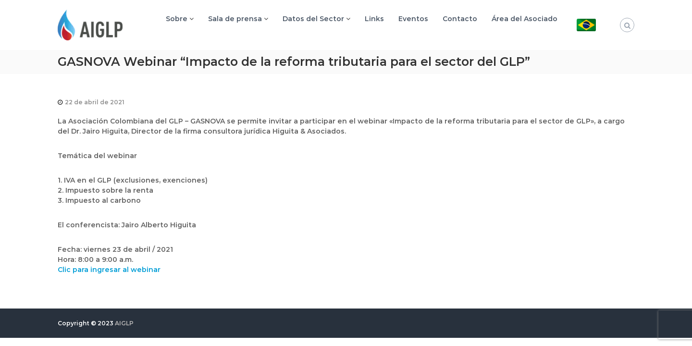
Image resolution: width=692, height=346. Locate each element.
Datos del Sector (313, 18)
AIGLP (124, 323)
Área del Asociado (524, 18)
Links (374, 18)
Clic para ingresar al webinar (109, 269)
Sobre (176, 18)
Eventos (413, 18)
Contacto (460, 18)
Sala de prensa (235, 18)
